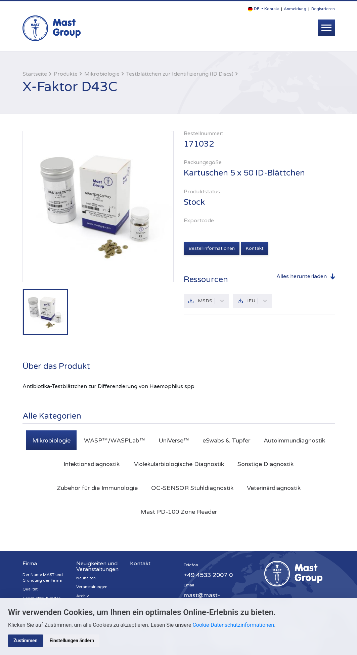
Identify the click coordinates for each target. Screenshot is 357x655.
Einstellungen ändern (72, 640)
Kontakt (271, 8)
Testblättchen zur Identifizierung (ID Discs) (179, 74)
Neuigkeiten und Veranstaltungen (97, 566)
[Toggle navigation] (326, 28)
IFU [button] (257, 301)
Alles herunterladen (301, 276)
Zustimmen (25, 640)
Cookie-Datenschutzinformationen (233, 625)
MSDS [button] (211, 301)
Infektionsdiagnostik (91, 464)
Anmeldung (295, 8)
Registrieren (323, 8)
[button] (255, 8)
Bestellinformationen (211, 248)
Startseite (35, 74)
